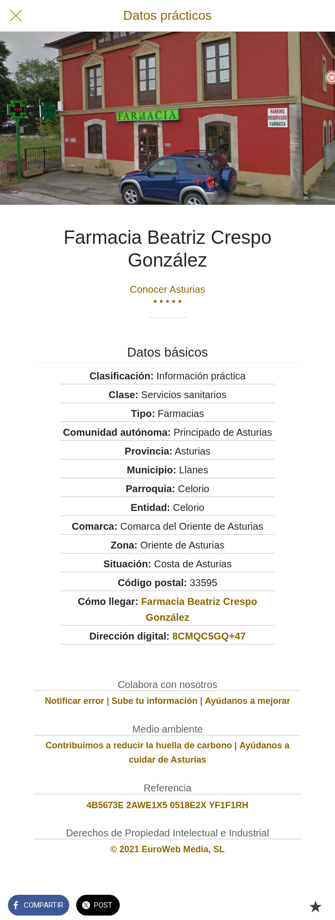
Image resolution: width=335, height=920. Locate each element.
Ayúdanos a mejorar (247, 701)
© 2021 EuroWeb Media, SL (167, 849)
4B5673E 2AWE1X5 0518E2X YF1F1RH (167, 805)
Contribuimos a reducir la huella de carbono (139, 745)
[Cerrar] (16, 16)
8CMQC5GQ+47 (208, 636)
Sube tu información (154, 701)
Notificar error (74, 701)
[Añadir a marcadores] (315, 906)
